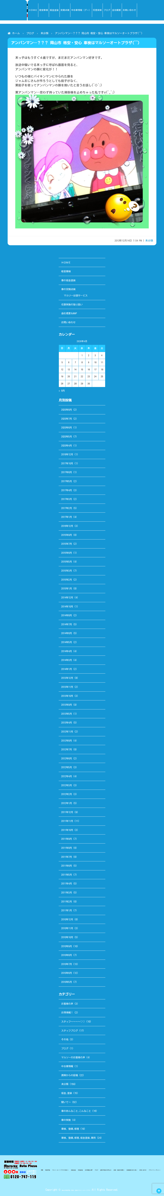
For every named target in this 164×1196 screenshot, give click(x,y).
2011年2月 (66, 901)
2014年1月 (66, 669)
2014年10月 (67, 606)
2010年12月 (67, 919)
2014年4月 (66, 651)
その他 (64, 1039)
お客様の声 (67, 1003)
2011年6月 (66, 865)
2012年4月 (66, 776)
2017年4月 (66, 490)
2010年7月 (66, 964)
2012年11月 (67, 731)
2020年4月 (66, 445)
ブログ (30, 33)
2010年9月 (66, 946)
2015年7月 (66, 544)
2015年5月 (66, 561)
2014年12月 (67, 597)
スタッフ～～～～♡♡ (73, 1021)
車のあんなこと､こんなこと (76, 1111)
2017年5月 (66, 481)
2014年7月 (66, 624)
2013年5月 (66, 713)
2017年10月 (67, 463)
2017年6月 (66, 472)
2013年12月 (67, 678)
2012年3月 (66, 785)
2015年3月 (66, 570)
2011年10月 (67, 830)
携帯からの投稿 (69, 1075)
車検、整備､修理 (70, 1129)
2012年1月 (66, 803)
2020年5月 (66, 436)
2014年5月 (66, 642)
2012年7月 (66, 749)
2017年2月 (66, 508)
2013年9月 (66, 704)
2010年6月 (66, 973)
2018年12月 (67, 454)
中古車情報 (67, 1066)
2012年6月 (66, 758)
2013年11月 (67, 687)
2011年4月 (66, 883)
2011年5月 (66, 874)
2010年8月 (66, 955)
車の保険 (66, 1120)
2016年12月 (67, 526)
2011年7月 (66, 857)
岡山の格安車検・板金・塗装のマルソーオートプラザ (76, 1189)
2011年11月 (67, 821)
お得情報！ (67, 1012)
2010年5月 (66, 982)
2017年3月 (66, 499)
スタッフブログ (69, 1030)
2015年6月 (66, 553)
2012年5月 (66, 767)
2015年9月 (66, 535)
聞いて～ (66, 1102)
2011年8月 (66, 848)
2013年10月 (67, 696)
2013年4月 (66, 722)
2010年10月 (67, 937)
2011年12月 (67, 812)
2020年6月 (66, 427)
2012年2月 (66, 794)
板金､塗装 (66, 1093)
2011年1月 (66, 910)
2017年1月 (66, 517)
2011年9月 (66, 839)
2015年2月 (66, 579)
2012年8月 (66, 740)
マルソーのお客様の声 (73, 1057)
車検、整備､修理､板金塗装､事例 (78, 1138)
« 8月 (62, 390)
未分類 (44, 33)
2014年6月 (66, 633)
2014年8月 (66, 615)
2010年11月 (67, 928)
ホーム (16, 33)
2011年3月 (66, 892)
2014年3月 (66, 660)
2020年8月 (66, 409)
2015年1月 (66, 588)
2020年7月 (66, 418)
